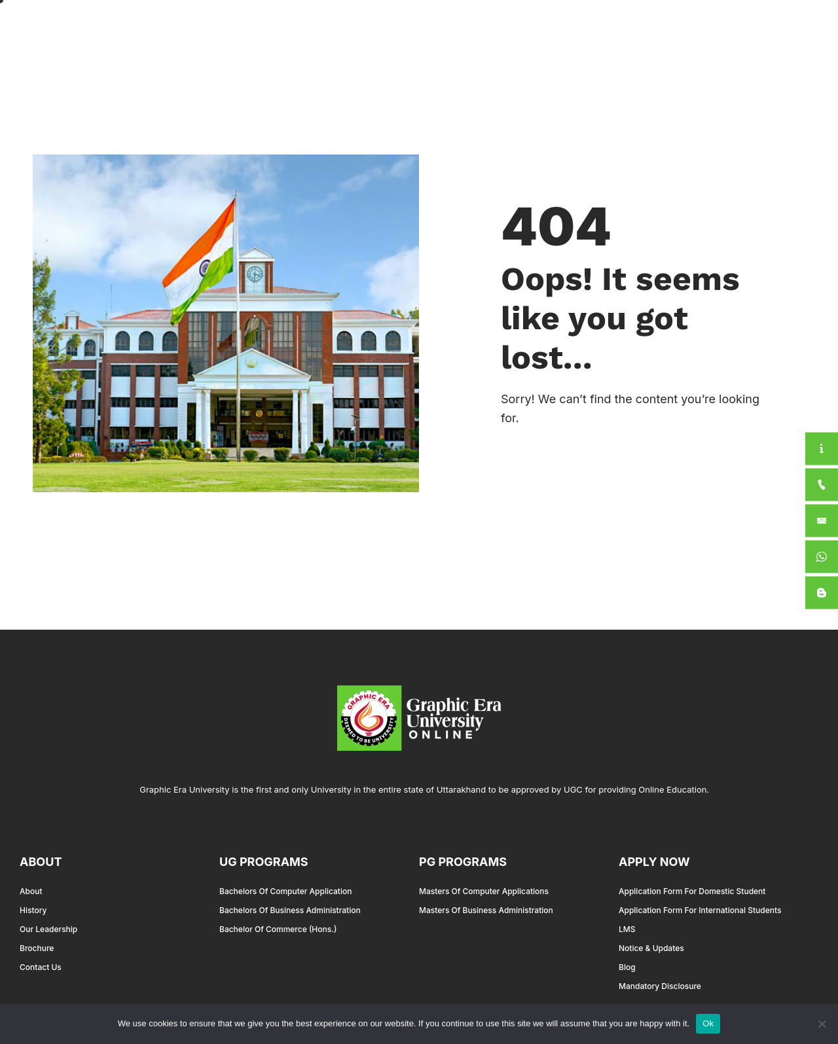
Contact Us (41, 967)
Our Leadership (48, 929)
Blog (627, 967)
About (403, 28)
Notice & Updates (651, 948)
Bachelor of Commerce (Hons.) (278, 929)
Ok (708, 1023)
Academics (480, 28)
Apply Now (748, 28)
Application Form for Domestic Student (692, 891)
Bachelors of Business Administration (290, 910)
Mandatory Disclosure (660, 986)
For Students (656, 28)
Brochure (37, 948)
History (33, 910)
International (566, 28)
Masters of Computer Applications (484, 891)
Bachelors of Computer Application (285, 891)
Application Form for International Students (700, 910)
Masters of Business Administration (486, 910)
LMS (627, 929)
